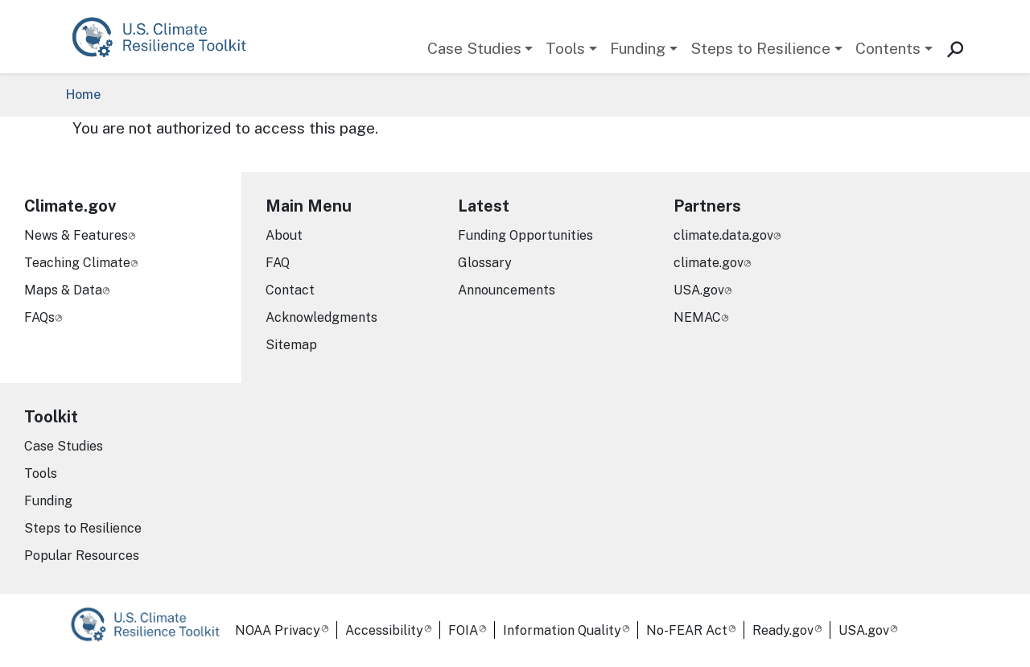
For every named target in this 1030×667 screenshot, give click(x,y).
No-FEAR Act (686, 630)
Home (83, 94)
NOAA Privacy (277, 630)
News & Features (76, 235)
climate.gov (709, 262)
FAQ (278, 262)
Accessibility (384, 630)
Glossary (485, 262)
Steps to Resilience (760, 48)
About (284, 235)
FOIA (463, 630)
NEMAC (697, 317)
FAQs (39, 317)
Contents (888, 48)
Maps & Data (63, 290)
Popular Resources (81, 555)
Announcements (506, 290)
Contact (290, 290)
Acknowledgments (321, 317)
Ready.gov (783, 630)
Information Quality (562, 630)
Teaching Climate (77, 262)
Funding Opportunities (525, 235)
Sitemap (291, 344)
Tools (565, 48)
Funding (637, 48)
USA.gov (699, 290)
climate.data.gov (723, 235)
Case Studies (474, 48)
